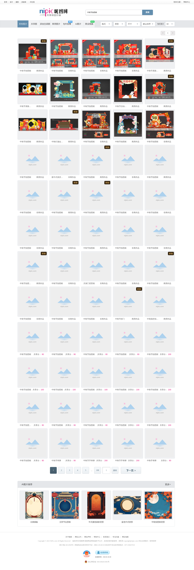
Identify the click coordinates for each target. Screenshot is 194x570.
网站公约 (78, 537)
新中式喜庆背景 (58, 177)
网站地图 (125, 537)
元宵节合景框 (65, 522)
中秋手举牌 (56, 460)
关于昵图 (68, 537)
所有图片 (23, 24)
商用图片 (56, 24)
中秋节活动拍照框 (121, 106)
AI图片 (78, 24)
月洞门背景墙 (89, 283)
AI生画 (32, 2)
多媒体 (23, 2)
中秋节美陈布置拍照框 (26, 106)
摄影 (17, 2)
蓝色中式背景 (127, 522)
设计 (11, 2)
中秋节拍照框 (25, 71)
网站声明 (87, 537)
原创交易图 (45, 24)
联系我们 (106, 537)
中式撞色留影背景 (96, 522)
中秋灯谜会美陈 (58, 142)
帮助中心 (186, 2)
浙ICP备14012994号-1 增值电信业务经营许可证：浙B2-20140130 (82, 545)
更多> (168, 484)
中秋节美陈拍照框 (153, 71)
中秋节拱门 (120, 319)
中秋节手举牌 (89, 460)
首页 (5, 2)
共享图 (34, 24)
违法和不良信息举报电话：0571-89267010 (120, 545)
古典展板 (34, 522)
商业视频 (89, 23)
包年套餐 (67, 23)
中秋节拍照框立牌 (26, 425)
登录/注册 (177, 2)
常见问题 (116, 537)
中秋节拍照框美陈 (26, 283)
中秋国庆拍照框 (153, 319)
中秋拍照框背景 (158, 522)
